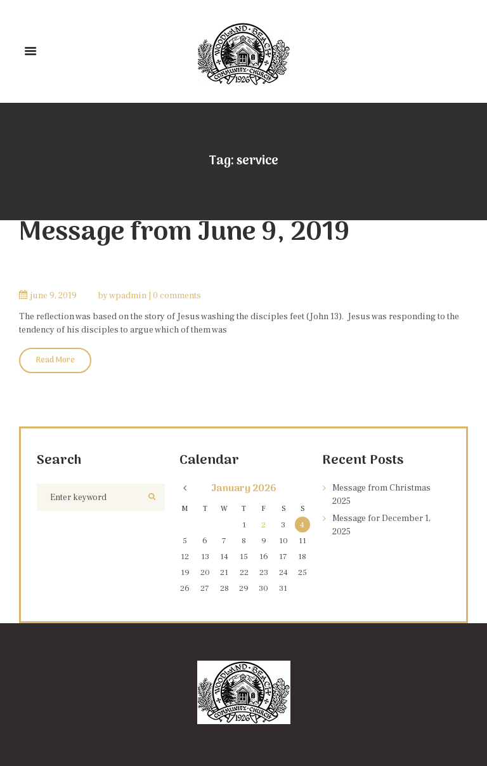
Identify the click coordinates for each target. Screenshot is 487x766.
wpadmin (127, 295)
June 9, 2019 (53, 295)
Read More (55, 360)
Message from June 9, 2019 (184, 233)
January (243, 488)
